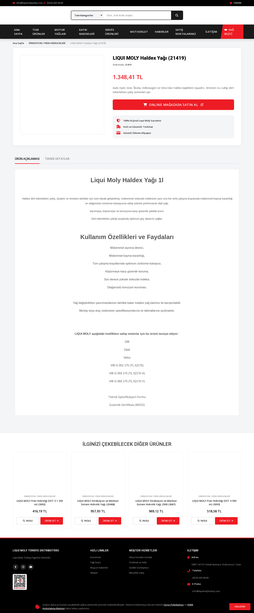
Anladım (240, 606)
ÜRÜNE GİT (52, 520)
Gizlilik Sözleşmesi (139, 567)
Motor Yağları (60, 31)
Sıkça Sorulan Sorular (140, 557)
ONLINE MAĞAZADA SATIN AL (173, 105)
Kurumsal (95, 557)
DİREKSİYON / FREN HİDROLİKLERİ (47, 43)
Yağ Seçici (95, 562)
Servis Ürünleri (112, 31)
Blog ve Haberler (99, 567)
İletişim (211, 31)
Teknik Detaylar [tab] (57, 159)
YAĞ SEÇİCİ (229, 31)
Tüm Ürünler (38, 31)
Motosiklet (139, 31)
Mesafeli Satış (136, 572)
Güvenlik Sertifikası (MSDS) (127, 405)
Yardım (235, 2)
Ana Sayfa (18, 31)
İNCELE (28, 520)
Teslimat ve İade (138, 562)
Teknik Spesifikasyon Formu (127, 397)
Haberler (161, 31)
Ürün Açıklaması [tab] (27, 159)
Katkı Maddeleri (87, 31)
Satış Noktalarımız (186, 31)
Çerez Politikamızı (174, 604)
